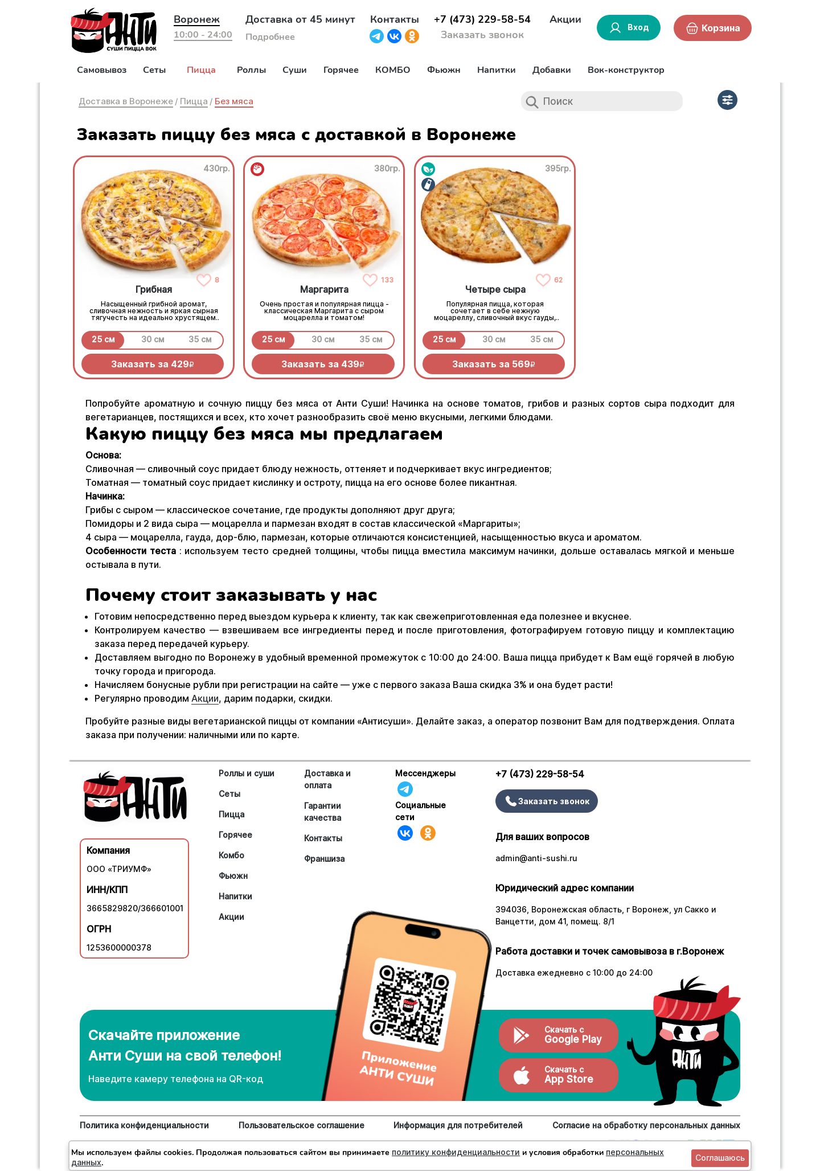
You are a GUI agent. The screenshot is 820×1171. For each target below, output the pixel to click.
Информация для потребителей (458, 1125)
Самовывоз (101, 70)
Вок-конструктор (626, 70)
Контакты (394, 19)
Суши (294, 70)
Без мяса (234, 101)
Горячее (341, 70)
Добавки (551, 70)
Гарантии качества (322, 811)
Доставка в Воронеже (126, 101)
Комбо (231, 855)
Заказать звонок (482, 35)
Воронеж (197, 19)
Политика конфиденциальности (144, 1125)
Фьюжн (444, 70)
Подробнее (270, 37)
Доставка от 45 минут (300, 19)
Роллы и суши (246, 773)
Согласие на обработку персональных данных (646, 1125)
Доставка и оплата (327, 779)
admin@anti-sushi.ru (536, 858)
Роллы (251, 70)
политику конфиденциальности (456, 1152)
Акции (565, 19)
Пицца (201, 70)
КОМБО (393, 70)
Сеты (154, 70)
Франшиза (324, 858)
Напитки (496, 70)
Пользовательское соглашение (301, 1125)
